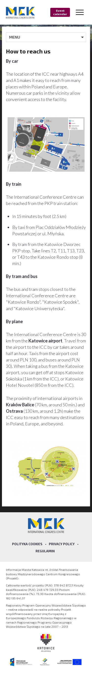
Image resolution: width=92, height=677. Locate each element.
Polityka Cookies (27, 544)
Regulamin (45, 551)
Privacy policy (62, 544)
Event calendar (60, 12)
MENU (14, 37)
